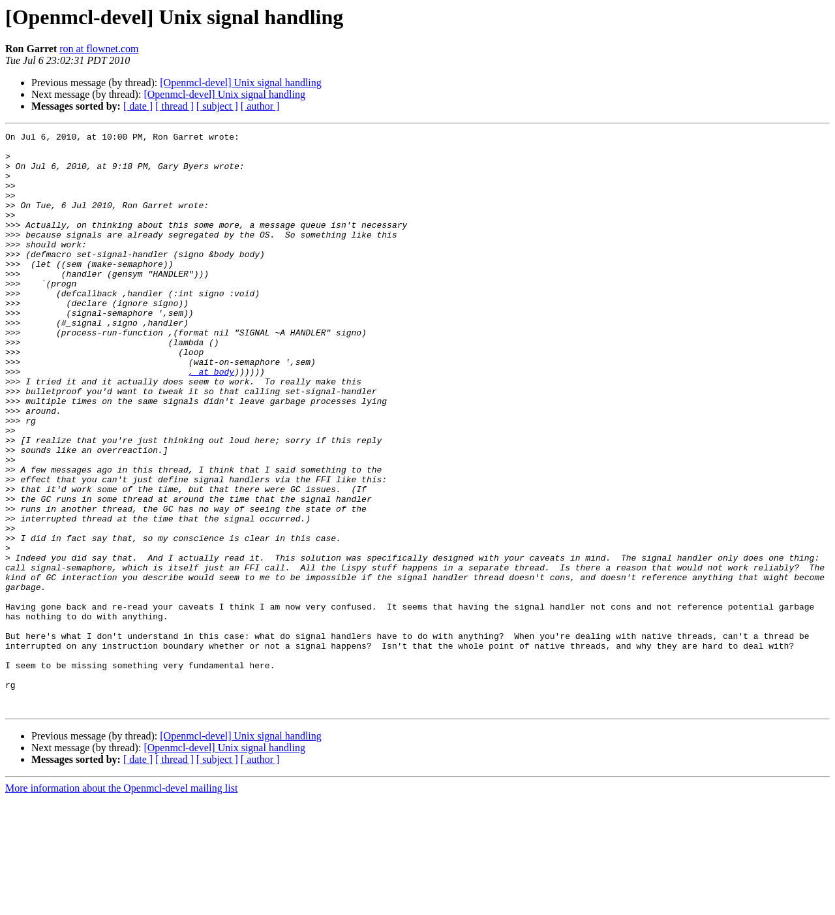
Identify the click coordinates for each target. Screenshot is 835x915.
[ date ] (138, 106)
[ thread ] (174, 106)
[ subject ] (217, 106)
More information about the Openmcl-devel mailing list (121, 903)
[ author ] (260, 106)
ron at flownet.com (98, 48)
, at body (211, 420)
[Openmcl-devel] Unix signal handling (241, 82)
